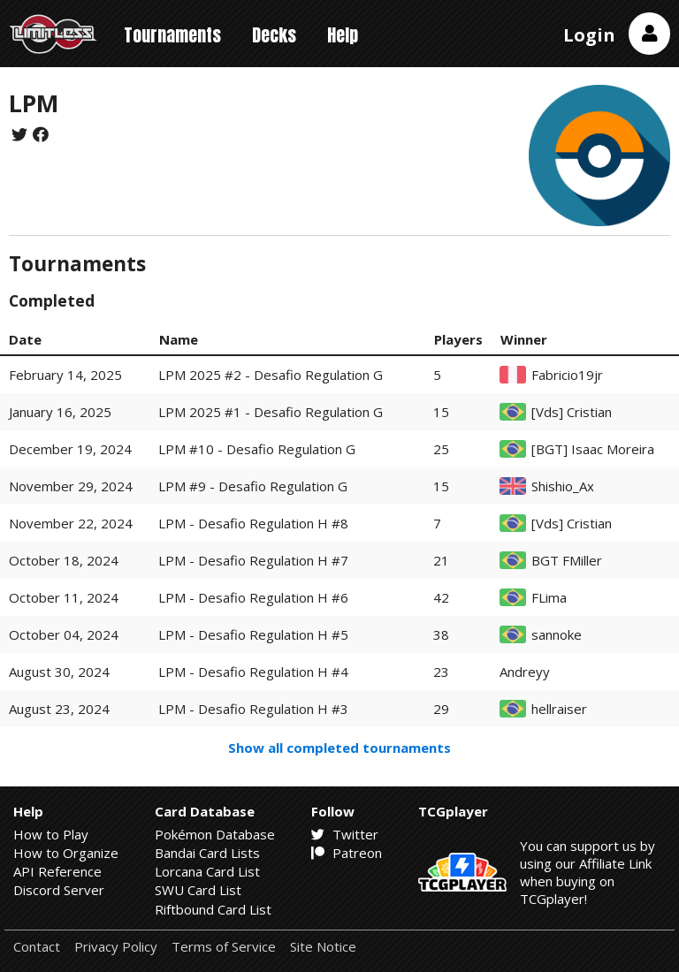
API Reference (57, 871)
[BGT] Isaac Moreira (592, 449)
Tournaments (172, 35)
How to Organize (65, 853)
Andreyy (525, 672)
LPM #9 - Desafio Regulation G (252, 486)
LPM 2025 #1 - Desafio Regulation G (270, 412)
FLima (549, 597)
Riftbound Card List (213, 909)
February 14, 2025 (65, 374)
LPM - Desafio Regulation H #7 (253, 560)
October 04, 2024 (63, 634)
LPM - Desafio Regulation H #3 (253, 709)
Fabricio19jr (567, 375)
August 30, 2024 (59, 671)
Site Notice (323, 946)
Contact (36, 946)
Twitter (344, 834)
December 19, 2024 (70, 449)
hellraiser (559, 709)
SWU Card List (198, 890)
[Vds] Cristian (571, 412)
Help (342, 35)
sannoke (556, 634)
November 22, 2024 (71, 523)
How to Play (50, 834)
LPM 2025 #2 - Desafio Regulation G (270, 374)
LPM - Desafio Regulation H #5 (253, 634)
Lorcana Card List (207, 871)
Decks (274, 35)
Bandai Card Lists (207, 853)
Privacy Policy (115, 946)
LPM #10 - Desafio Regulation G (256, 449)
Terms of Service (224, 946)
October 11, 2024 (63, 597)
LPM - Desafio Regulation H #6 (253, 597)
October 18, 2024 (63, 560)
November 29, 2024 (71, 486)
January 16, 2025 (60, 412)
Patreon (346, 853)
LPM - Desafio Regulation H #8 (253, 523)
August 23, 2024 (59, 709)
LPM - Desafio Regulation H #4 (253, 671)
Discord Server (58, 890)
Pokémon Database (215, 834)
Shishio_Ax (562, 486)
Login (589, 35)
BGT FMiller (566, 560)
